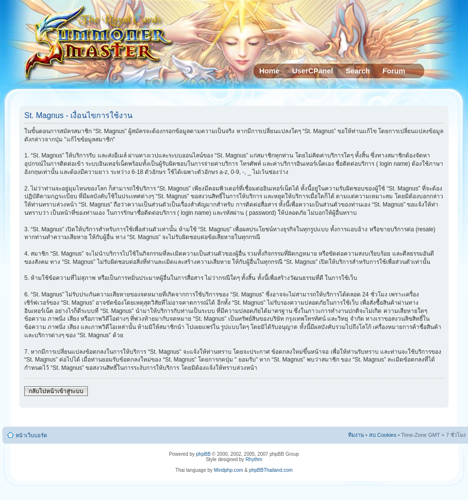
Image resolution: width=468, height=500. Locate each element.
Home (269, 71)
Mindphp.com (228, 470)
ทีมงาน (356, 435)
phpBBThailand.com (271, 470)
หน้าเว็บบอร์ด (31, 435)
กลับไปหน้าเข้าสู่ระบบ (56, 391)
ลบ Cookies (383, 435)
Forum (394, 71)
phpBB (203, 454)
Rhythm (254, 459)
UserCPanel (312, 71)
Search (358, 71)
